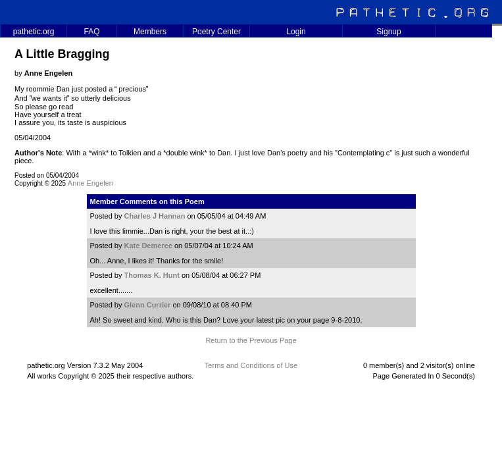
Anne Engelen (90, 183)
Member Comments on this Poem (147, 201)
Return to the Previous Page (250, 340)
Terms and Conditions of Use (251, 365)
